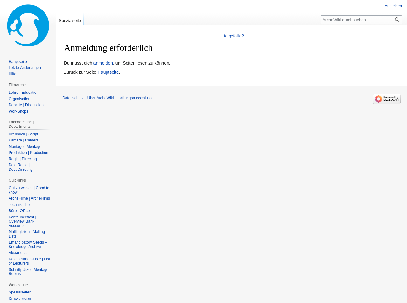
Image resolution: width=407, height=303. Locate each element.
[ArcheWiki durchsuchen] (361, 19)
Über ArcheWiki (100, 98)
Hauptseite (108, 72)
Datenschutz (73, 98)
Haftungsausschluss (134, 98)
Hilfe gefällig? (231, 35)
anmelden (103, 62)
